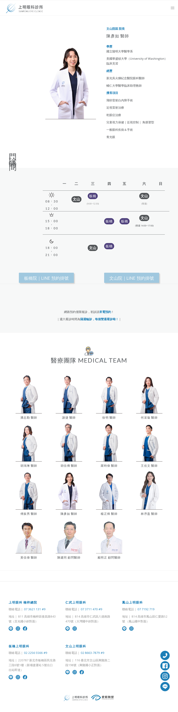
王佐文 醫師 (149, 465)
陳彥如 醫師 (69, 513)
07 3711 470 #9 (91, 609)
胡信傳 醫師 (69, 465)
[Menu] (172, 7)
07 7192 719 (146, 609)
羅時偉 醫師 (109, 465)
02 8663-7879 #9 (92, 653)
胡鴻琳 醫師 (28, 465)
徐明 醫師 (109, 417)
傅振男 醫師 (28, 513)
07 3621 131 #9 (34, 609)
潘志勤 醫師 (28, 417)
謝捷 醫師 (69, 417)
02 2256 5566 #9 (35, 653)
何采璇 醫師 (149, 417)
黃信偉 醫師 (28, 557)
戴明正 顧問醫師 (109, 557)
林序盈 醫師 (149, 513)
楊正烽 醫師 (109, 513)
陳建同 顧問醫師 (68, 557)
